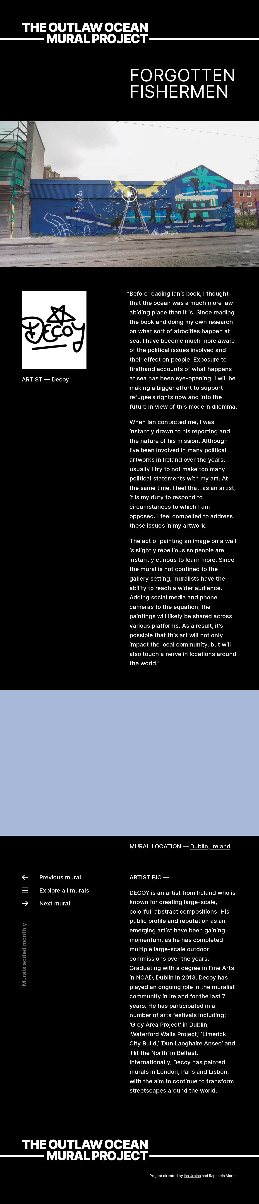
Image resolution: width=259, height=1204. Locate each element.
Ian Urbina (192, 1175)
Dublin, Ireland (210, 846)
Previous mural (51, 877)
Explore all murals (55, 890)
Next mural (46, 903)
